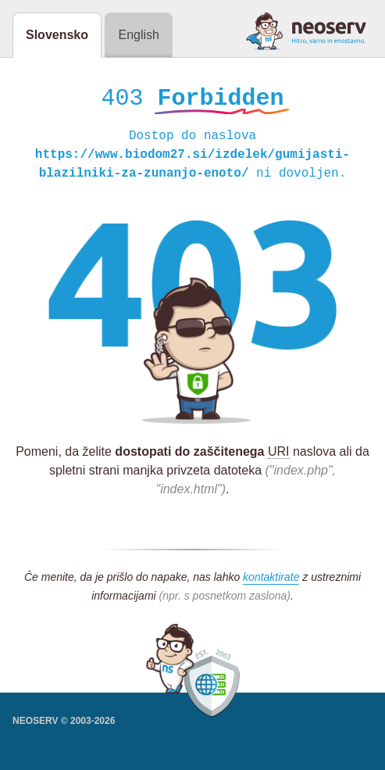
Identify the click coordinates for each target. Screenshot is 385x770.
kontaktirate (271, 579)
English (138, 34)
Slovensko (57, 34)
